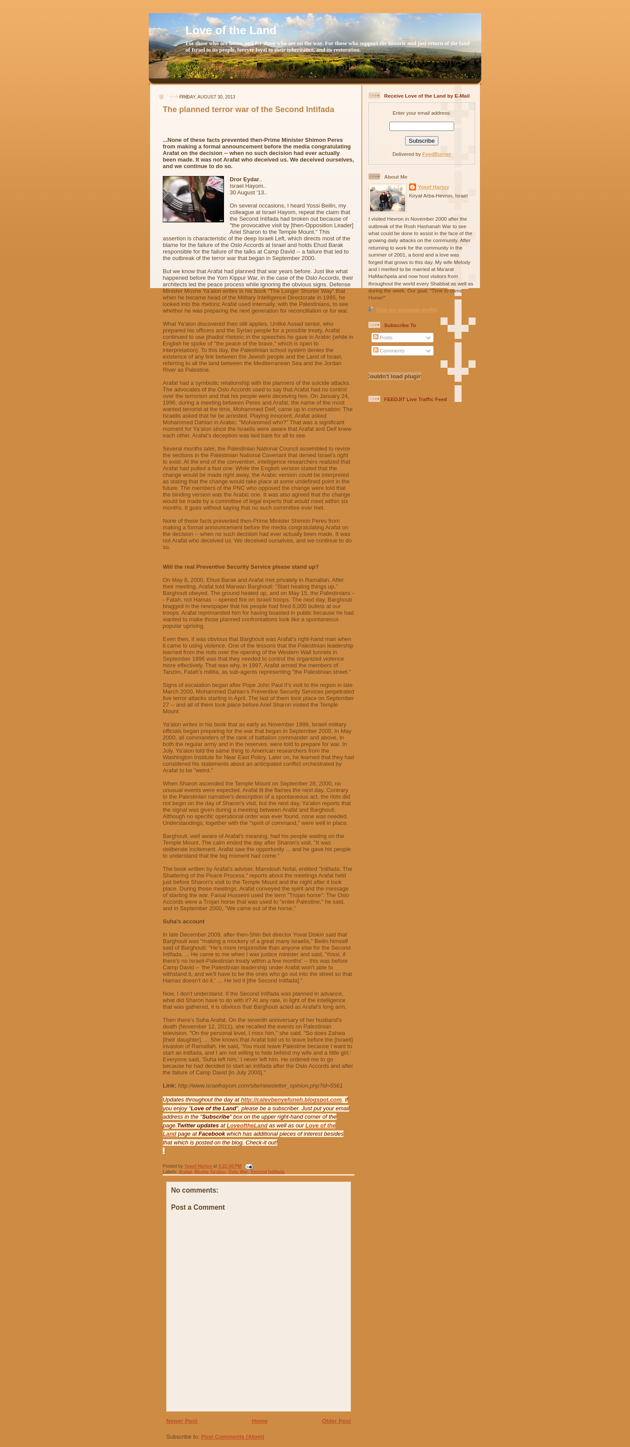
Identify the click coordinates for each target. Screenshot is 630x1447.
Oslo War (238, 1171)
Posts (382, 337)
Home (259, 1421)
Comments (389, 350)
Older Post (336, 1421)
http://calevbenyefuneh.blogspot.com (291, 1099)
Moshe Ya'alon (210, 1171)
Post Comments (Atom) (232, 1436)
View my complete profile (406, 309)
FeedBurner (436, 154)
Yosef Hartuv (198, 1166)
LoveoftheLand (247, 1125)
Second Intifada (267, 1171)
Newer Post (181, 1421)
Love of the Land (231, 30)
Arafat (185, 1171)
